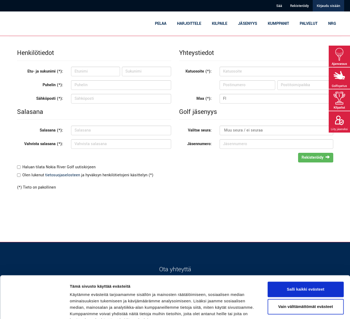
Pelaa (160, 23)
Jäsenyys (247, 23)
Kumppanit (278, 23)
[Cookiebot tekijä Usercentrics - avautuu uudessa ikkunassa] (34, 309)
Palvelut (309, 23)
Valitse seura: (200, 130)
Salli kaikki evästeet (305, 263)
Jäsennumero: (199, 144)
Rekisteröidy (299, 5)
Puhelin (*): (53, 85)
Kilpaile (219, 23)
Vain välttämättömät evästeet (305, 280)
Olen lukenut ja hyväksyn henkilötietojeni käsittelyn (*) (87, 175)
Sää (279, 5)
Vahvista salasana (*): (43, 144)
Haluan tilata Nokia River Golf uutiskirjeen (59, 167)
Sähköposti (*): (49, 98)
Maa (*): (204, 98)
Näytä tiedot (81, 308)
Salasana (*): (51, 130)
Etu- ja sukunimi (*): (45, 71)
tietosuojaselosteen (62, 175)
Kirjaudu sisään (328, 5)
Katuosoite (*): (199, 71)
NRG (332, 23)
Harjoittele (189, 23)
